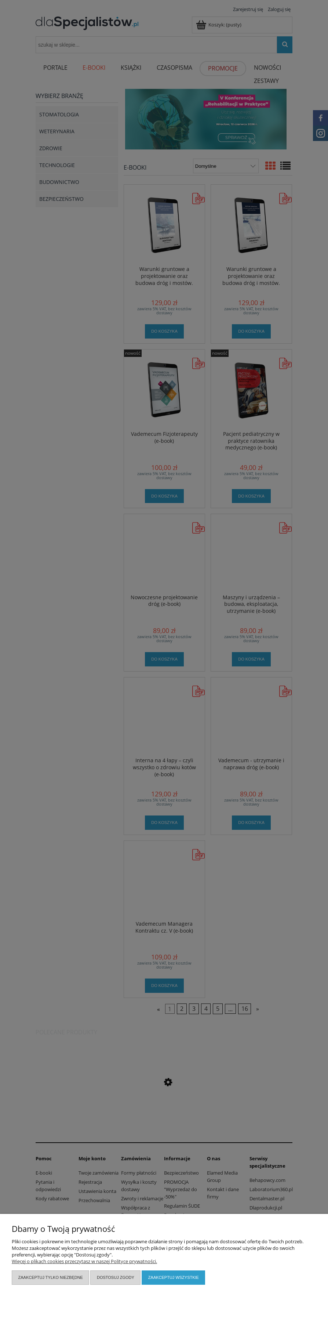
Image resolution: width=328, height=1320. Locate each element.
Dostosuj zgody (115, 1277)
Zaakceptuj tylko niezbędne (50, 1277)
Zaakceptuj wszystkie (173, 1277)
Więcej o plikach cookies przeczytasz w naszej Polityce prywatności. (84, 1261)
